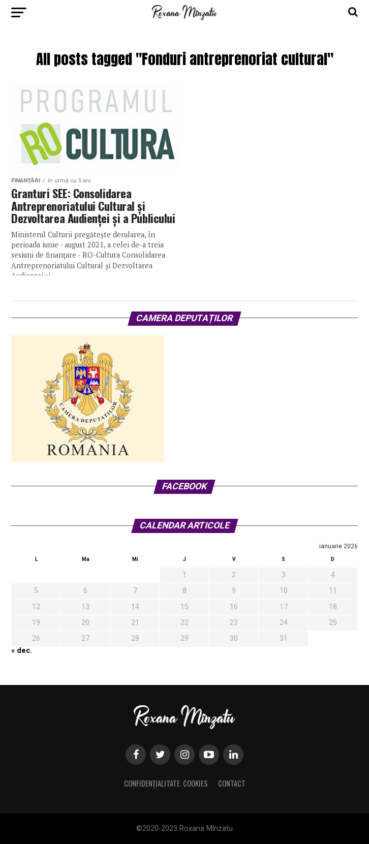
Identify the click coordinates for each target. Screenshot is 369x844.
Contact (231, 783)
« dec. (21, 650)
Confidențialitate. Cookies (166, 783)
